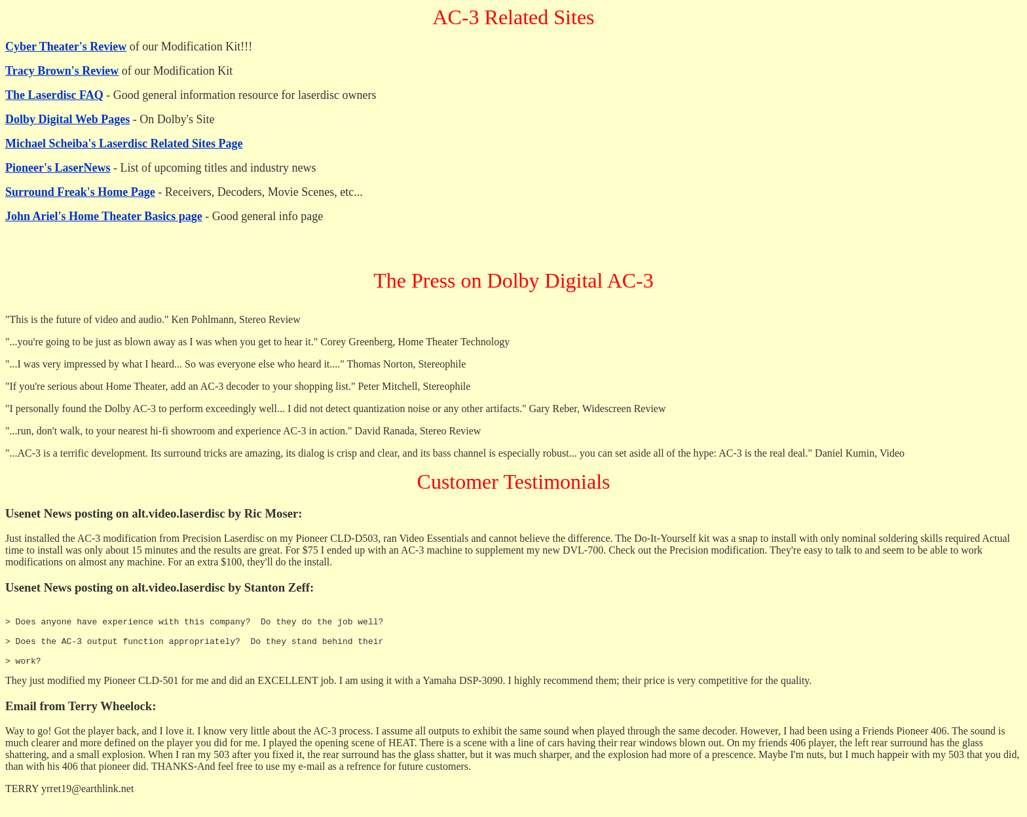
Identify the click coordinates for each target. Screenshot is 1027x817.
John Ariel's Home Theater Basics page (103, 216)
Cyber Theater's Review (65, 46)
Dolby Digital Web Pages (67, 119)
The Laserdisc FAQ (54, 95)
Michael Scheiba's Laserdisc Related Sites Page (123, 143)
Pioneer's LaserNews (57, 167)
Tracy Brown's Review (62, 70)
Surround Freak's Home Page (80, 192)
